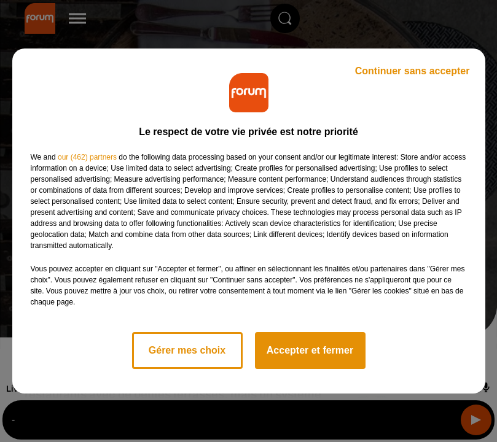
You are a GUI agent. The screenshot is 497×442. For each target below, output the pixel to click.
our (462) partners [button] (87, 157)
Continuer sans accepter (412, 71)
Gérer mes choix (187, 350)
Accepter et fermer (310, 350)
